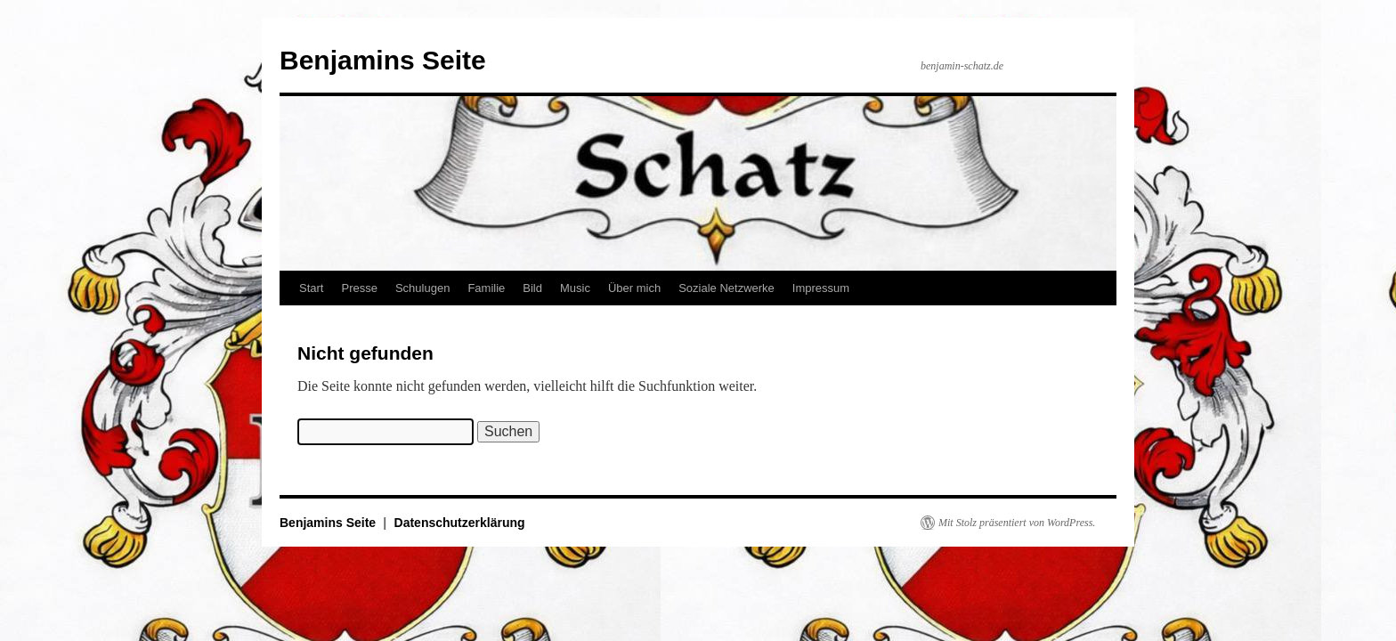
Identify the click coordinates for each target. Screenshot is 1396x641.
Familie (486, 288)
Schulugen (422, 288)
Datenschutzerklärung (459, 522)
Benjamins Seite (383, 60)
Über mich (634, 288)
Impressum (820, 288)
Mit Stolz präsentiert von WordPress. (1016, 522)
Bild (532, 288)
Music (575, 288)
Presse (359, 288)
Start (311, 288)
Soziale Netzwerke (726, 288)
